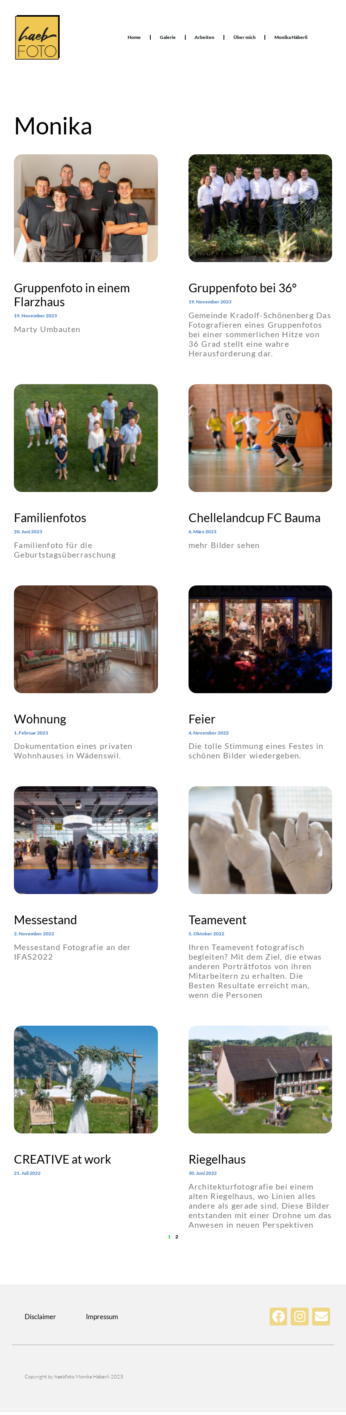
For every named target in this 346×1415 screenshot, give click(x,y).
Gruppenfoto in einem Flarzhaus (72, 297)
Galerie (167, 39)
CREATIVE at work (62, 1162)
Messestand (45, 922)
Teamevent (218, 922)
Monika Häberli (291, 39)
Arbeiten (204, 39)
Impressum (102, 1319)
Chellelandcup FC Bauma (255, 520)
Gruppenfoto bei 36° (243, 290)
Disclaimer (40, 1319)
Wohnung (40, 721)
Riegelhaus (217, 1162)
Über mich (244, 39)
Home (133, 39)
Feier (202, 721)
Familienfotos (50, 520)
